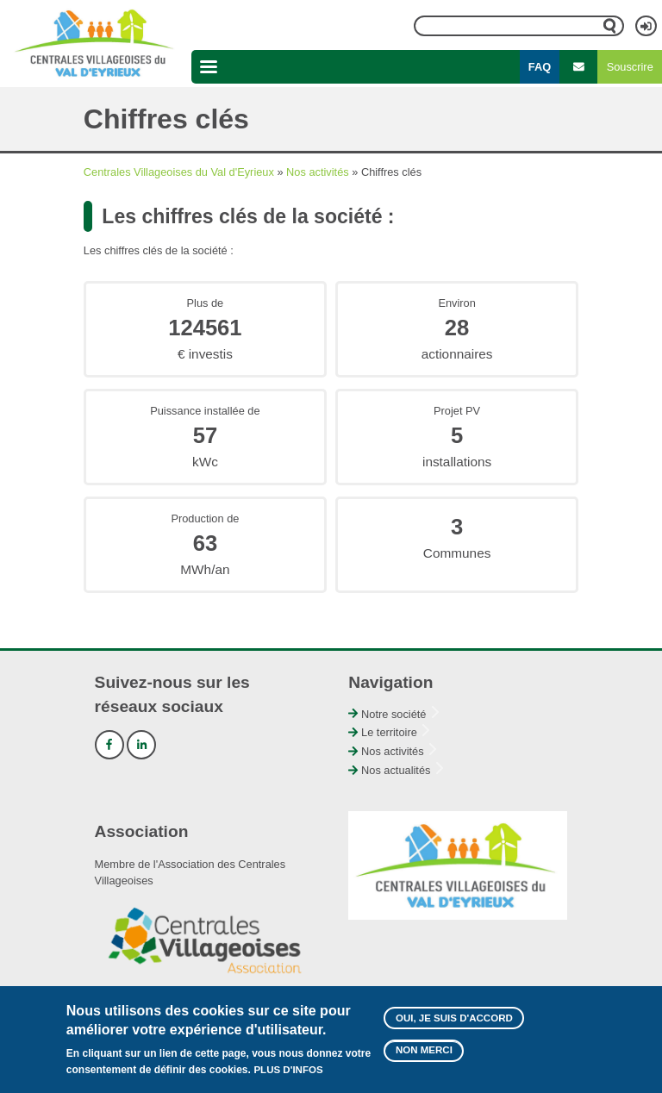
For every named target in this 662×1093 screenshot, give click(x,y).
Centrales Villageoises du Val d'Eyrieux (179, 172)
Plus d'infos (287, 1070)
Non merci (424, 1050)
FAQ (539, 66)
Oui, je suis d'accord (454, 1018)
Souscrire (630, 66)
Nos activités (317, 172)
